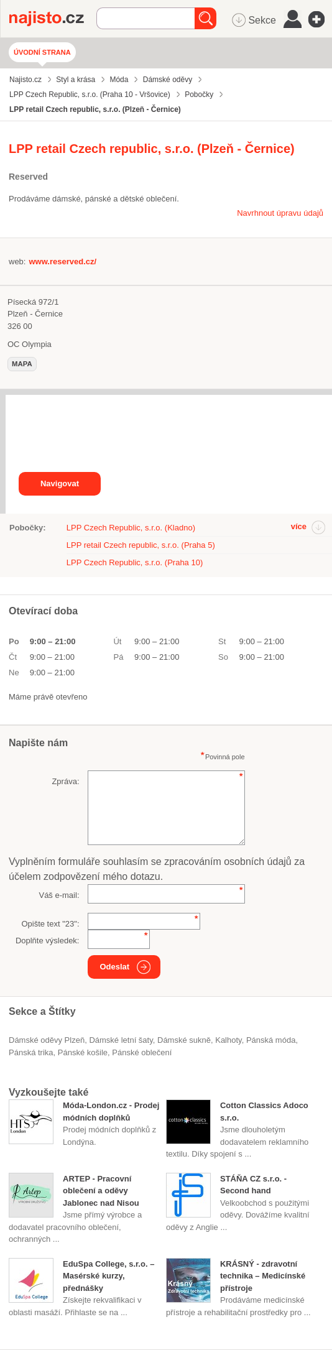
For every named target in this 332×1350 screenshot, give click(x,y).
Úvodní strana (42, 52)
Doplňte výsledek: (48, 940)
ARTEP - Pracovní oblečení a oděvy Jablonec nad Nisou (101, 1191)
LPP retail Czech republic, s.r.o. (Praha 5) (141, 545)
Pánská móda (271, 1040)
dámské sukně (184, 1040)
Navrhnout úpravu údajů (280, 213)
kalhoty (228, 1040)
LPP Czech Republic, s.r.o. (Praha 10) (135, 562)
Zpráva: (65, 781)
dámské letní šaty (120, 1040)
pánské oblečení (142, 1052)
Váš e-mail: (59, 895)
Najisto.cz (52, 18)
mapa (22, 364)
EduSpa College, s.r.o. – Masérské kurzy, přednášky (108, 1276)
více (299, 526)
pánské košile (83, 1052)
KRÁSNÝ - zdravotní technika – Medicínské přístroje (262, 1276)
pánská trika (31, 1052)
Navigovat (59, 483)
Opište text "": (50, 923)
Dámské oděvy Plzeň (47, 1040)
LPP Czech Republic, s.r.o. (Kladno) (131, 527)
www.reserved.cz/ (62, 261)
